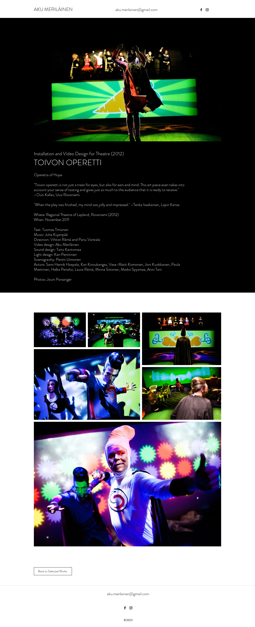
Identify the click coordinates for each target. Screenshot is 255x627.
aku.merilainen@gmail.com (136, 10)
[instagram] (207, 10)
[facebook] (201, 10)
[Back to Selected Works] (53, 571)
